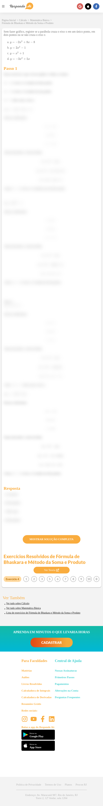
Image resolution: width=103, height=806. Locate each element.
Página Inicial (9, 20)
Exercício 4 (12, 579)
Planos (68, 784)
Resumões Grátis (31, 704)
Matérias (26, 670)
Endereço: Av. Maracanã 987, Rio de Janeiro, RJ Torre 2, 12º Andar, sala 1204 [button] (51, 797)
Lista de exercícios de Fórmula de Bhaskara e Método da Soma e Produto (43, 612)
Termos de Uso (53, 784)
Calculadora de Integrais (35, 690)
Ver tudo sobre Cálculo (17, 603)
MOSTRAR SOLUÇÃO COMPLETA (52, 539)
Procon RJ (81, 784)
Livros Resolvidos (31, 684)
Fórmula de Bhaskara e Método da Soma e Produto (27, 23)
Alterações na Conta (66, 690)
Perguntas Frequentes (67, 697)
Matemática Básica (39, 20)
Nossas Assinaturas (66, 670)
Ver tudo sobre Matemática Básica (23, 608)
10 (89, 579)
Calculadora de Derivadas (36, 697)
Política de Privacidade (28, 784)
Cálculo (23, 20)
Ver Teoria (51, 570)
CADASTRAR (51, 642)
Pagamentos (62, 684)
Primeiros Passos (64, 677)
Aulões (25, 677)
